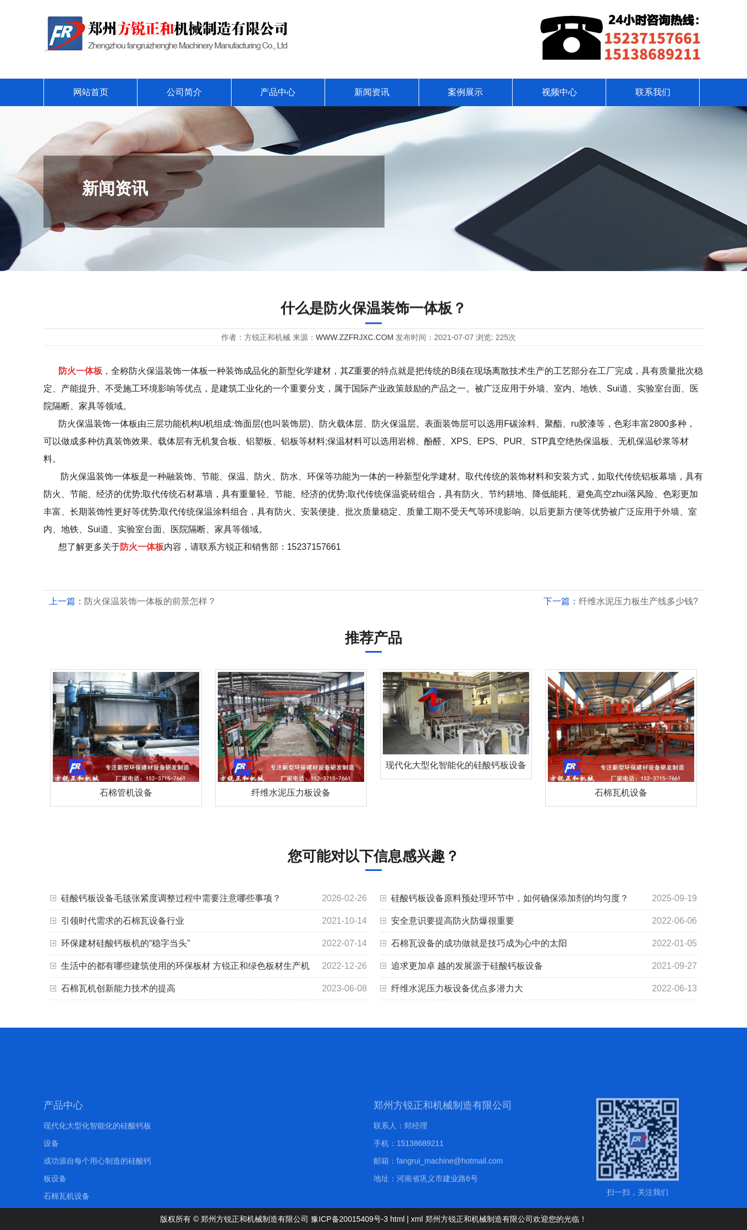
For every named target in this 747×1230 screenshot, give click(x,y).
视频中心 (559, 92)
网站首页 (90, 92)
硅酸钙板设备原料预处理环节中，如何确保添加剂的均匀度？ (510, 898)
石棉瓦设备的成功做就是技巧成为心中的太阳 (479, 943)
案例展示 (465, 92)
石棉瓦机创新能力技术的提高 (118, 988)
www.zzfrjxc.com (355, 339)
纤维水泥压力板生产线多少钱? (638, 601)
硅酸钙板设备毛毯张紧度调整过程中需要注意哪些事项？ (171, 898)
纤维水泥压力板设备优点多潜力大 (457, 988)
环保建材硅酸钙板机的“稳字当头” (125, 943)
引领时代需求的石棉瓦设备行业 (122, 920)
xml (417, 1219)
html (397, 1219)
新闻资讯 (371, 92)
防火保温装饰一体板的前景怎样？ (150, 601)
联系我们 (653, 92)
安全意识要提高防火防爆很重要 (452, 920)
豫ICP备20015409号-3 (349, 1219)
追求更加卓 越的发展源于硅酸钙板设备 (467, 965)
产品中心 (277, 92)
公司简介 (184, 92)
